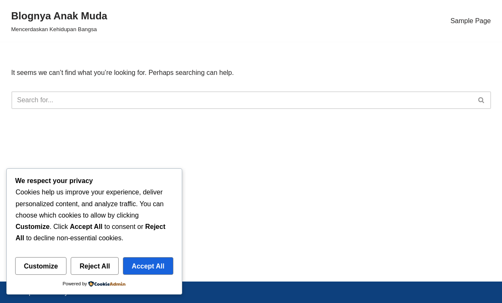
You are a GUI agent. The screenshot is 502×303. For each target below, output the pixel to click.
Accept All (148, 266)
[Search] (241, 100)
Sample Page (470, 20)
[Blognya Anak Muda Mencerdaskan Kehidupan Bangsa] (59, 21)
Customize (41, 266)
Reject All (95, 266)
